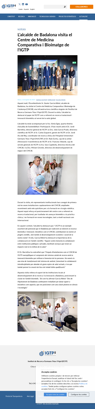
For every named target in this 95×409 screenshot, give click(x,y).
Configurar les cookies (79, 394)
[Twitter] (20, 4)
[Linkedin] (23, 4)
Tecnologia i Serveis (47, 16)
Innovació (32, 16)
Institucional (51, 100)
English (32, 9)
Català (20, 9)
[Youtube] (26, 4)
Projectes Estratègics (67, 16)
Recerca (21, 16)
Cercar (64, 7)
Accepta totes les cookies (55, 394)
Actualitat (83, 16)
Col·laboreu (82, 7)
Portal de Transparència (14, 396)
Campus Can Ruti (41, 100)
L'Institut (11, 16)
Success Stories (60, 100)
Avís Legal (30, 396)
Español (26, 9)
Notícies (22, 29)
